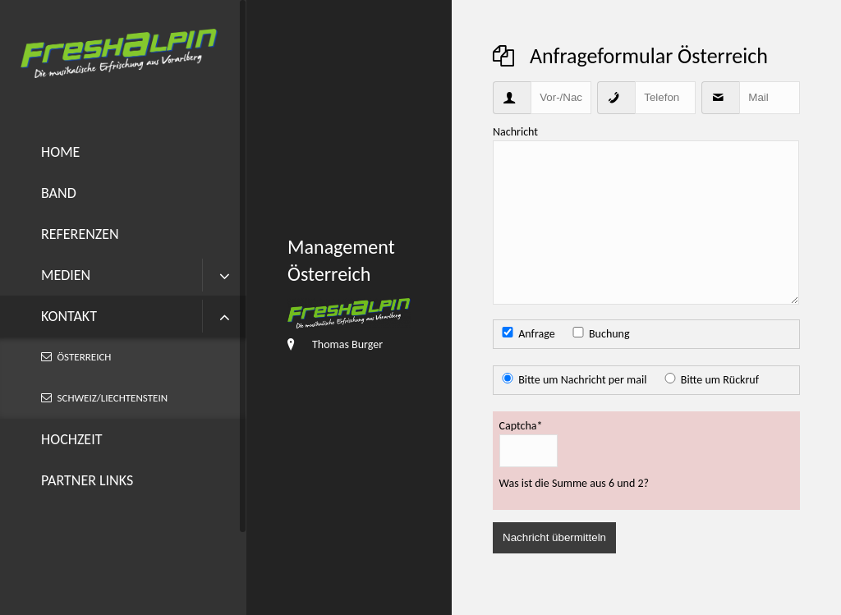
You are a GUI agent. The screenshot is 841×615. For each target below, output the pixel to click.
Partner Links (87, 480)
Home (60, 152)
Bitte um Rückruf (720, 380)
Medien (65, 275)
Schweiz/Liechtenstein (112, 398)
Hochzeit (71, 439)
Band (58, 193)
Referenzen (80, 234)
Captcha (521, 425)
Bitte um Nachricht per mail (582, 380)
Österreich (84, 357)
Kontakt (69, 316)
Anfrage (536, 334)
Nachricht (515, 132)
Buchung (609, 334)
